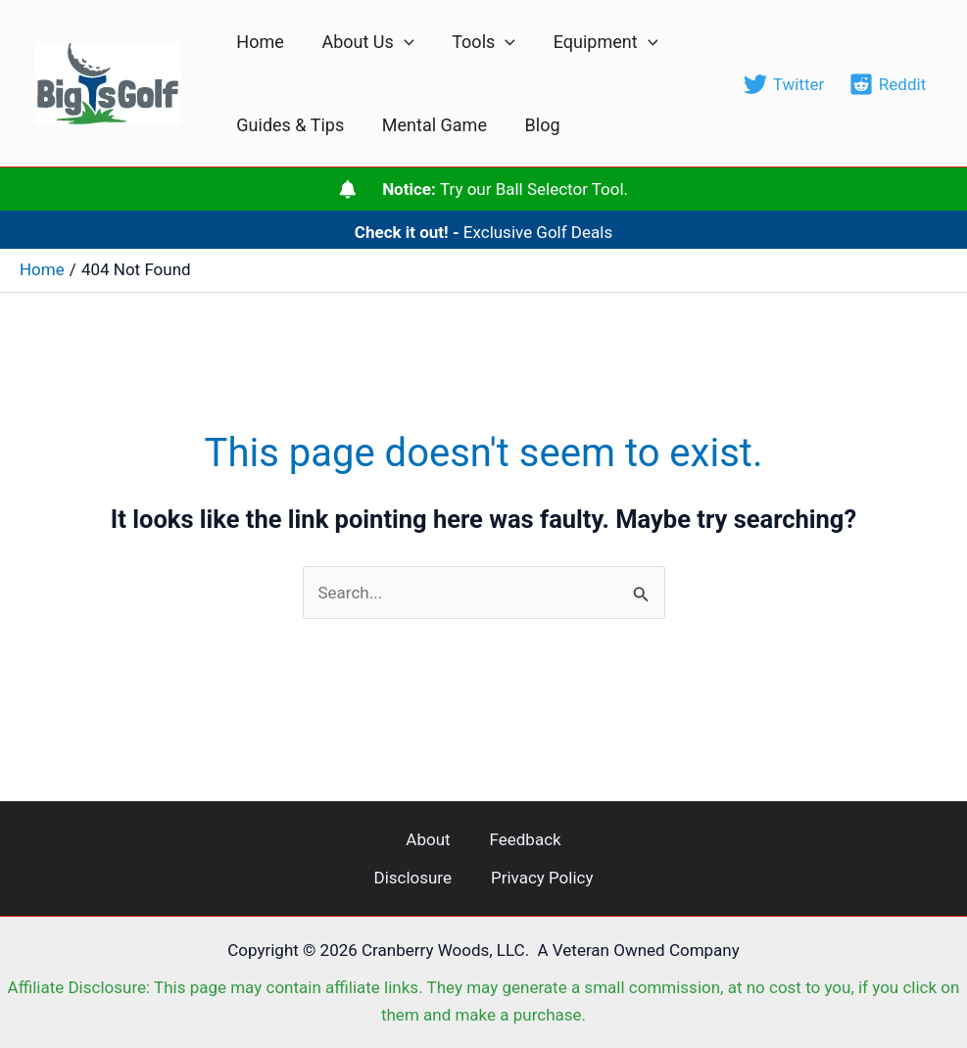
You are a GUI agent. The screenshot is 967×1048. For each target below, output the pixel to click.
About (428, 839)
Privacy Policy (542, 877)
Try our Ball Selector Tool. (505, 189)
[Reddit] (888, 84)
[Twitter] (784, 84)
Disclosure (412, 877)
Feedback (525, 839)
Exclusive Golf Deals (484, 232)
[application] (400, 41)
